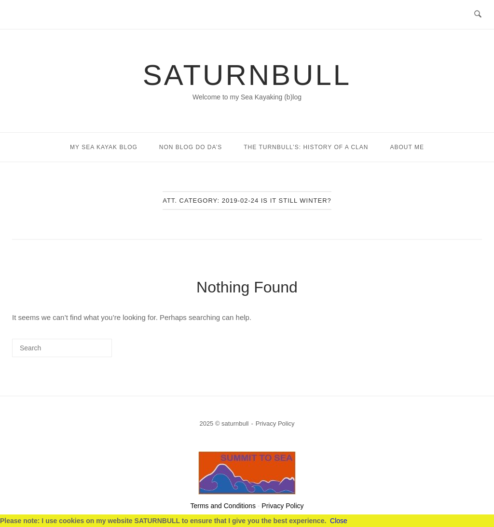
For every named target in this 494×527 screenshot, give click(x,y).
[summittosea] (247, 492)
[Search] (90, 351)
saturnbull (247, 75)
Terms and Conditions (223, 506)
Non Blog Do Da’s (190, 147)
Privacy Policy (275, 423)
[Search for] (62, 348)
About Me (407, 147)
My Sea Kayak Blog (103, 147)
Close (338, 521)
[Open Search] (478, 14)
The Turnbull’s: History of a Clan (306, 147)
